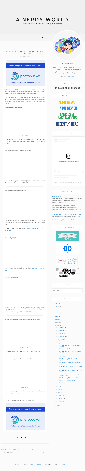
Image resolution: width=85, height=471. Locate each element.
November (61, 330)
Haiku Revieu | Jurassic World (67, 380)
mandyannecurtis (72, 182)
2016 (56, 322)
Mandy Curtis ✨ (59, 182)
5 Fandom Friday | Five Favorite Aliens (69, 378)
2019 (56, 313)
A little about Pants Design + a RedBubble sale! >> (40, 451)
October (60, 333)
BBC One (26, 135)
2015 (56, 325)
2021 (56, 307)
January (60, 401)
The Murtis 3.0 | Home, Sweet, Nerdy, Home (66, 214)
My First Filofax (57, 196)
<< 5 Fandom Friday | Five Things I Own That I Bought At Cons (11, 451)
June (59, 386)
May (59, 389)
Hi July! (61, 382)
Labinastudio (35, 464)
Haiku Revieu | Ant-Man (65, 349)
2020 (57, 310)
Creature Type (64, 464)
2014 (56, 405)
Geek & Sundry (26, 347)
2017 (56, 319)
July (59, 343)
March (60, 395)
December (61, 327)
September (61, 336)
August (60, 340)
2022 (57, 304)
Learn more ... (70, 76)
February (60, 398)
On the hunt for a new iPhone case (64, 205)
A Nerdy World (42, 20)
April (59, 392)
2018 (56, 316)
